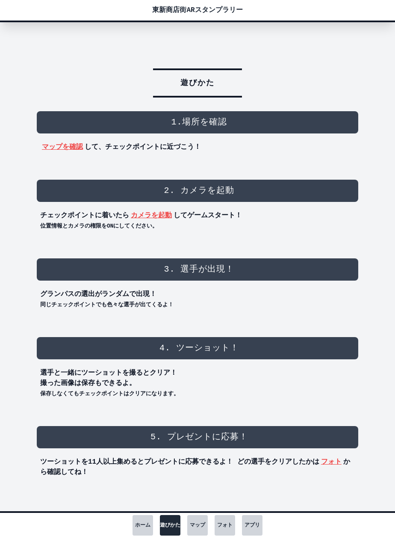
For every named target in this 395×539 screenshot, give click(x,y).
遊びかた (170, 525)
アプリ (252, 525)
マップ (197, 525)
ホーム (142, 525)
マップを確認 (62, 147)
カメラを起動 (151, 215)
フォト (331, 462)
